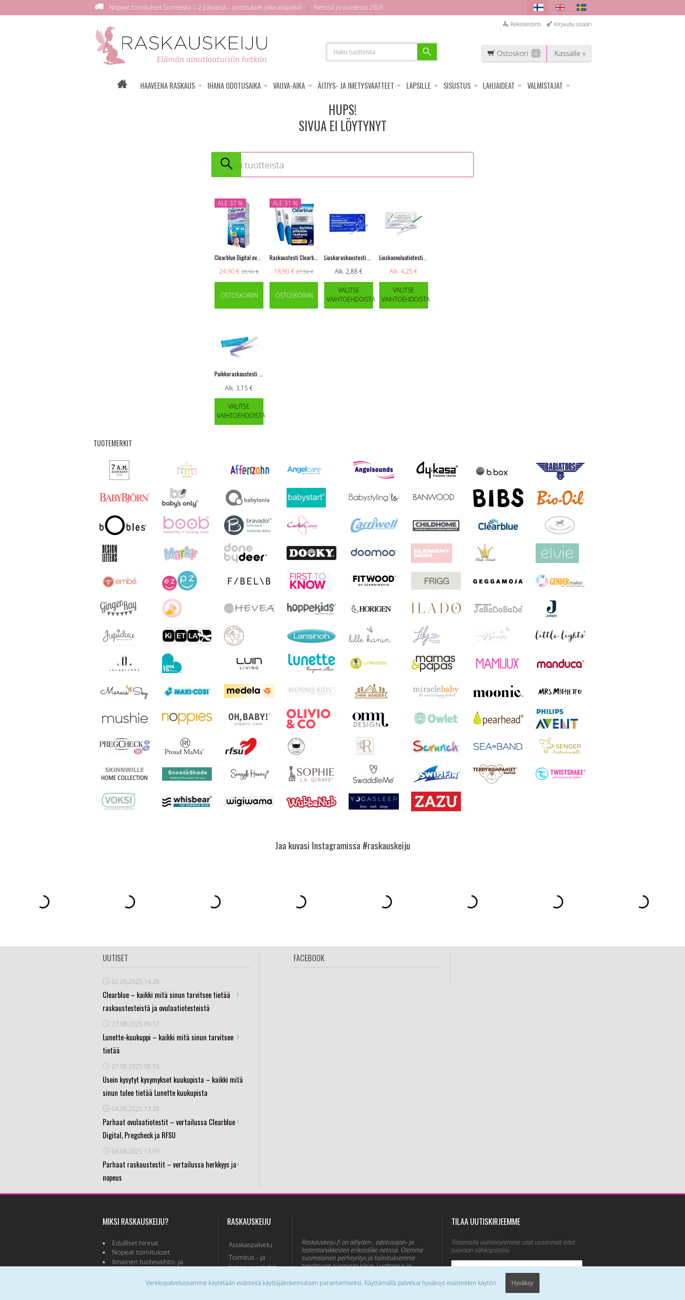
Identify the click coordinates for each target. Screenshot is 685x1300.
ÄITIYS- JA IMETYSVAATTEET (356, 85)
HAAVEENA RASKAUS (167, 85)
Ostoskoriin (240, 295)
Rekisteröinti (525, 24)
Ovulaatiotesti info (254, 1174)
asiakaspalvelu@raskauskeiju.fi (362, 1179)
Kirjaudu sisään (573, 24)
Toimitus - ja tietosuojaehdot (251, 1145)
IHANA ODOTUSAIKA (234, 85)
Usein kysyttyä (248, 1162)
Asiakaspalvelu (249, 1128)
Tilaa (517, 1192)
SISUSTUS (457, 85)
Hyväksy (522, 1283)
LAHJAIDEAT (499, 85)
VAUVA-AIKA (289, 85)
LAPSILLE (418, 85)
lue (550, 1168)
